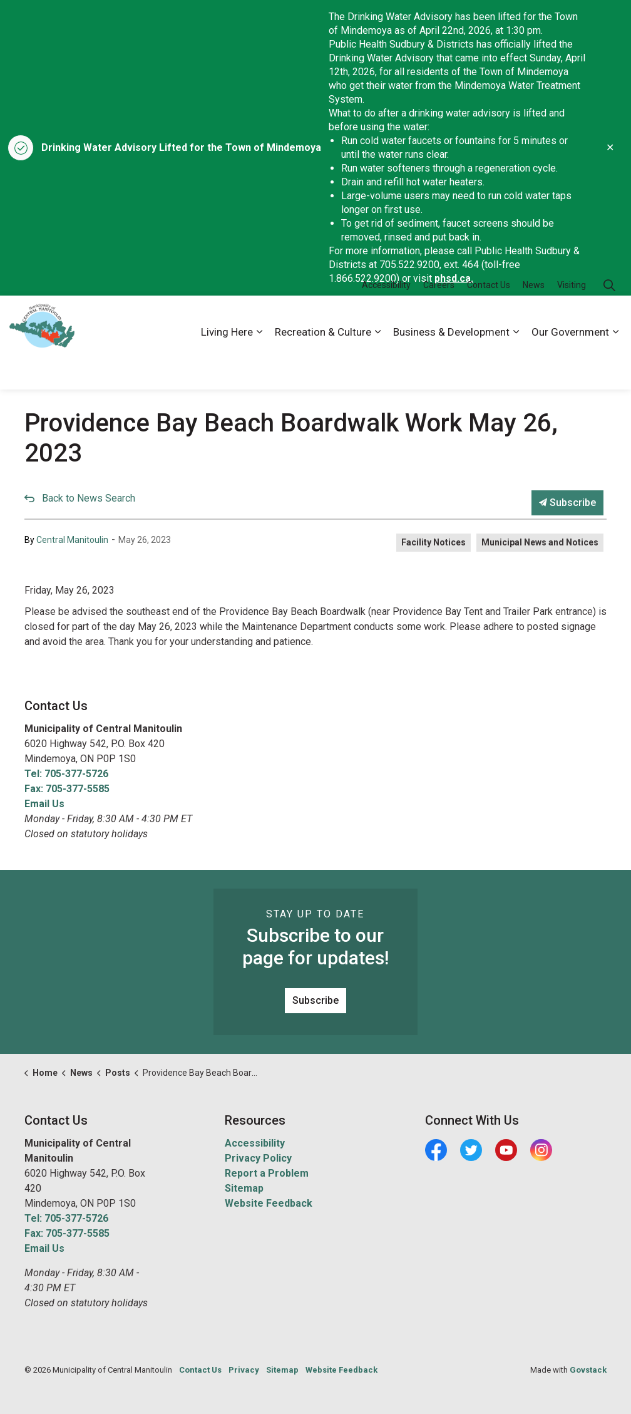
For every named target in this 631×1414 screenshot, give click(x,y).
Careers (438, 319)
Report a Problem (267, 1173)
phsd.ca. (453, 278)
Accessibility (386, 319)
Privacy (243, 1370)
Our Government (570, 365)
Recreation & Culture (323, 365)
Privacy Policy (258, 1158)
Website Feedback (268, 1203)
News (534, 319)
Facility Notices (433, 542)
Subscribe (567, 502)
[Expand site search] (609, 319)
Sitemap (244, 1188)
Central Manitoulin (72, 540)
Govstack (588, 1370)
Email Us (44, 804)
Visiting (571, 319)
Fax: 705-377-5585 (67, 789)
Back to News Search (88, 498)
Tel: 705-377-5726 (66, 774)
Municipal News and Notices (539, 542)
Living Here (227, 365)
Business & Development (451, 365)
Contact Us (488, 319)
